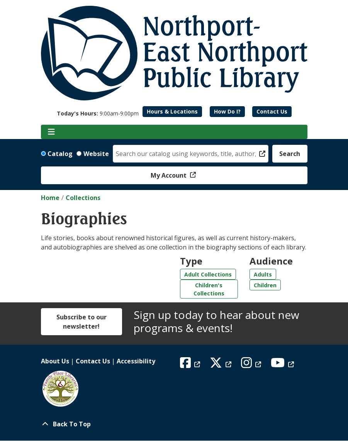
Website (96, 153)
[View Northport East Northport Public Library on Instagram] (252, 365)
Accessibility (136, 361)
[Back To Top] (174, 424)
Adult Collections (208, 274)
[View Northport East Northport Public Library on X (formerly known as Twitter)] (221, 365)
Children (265, 285)
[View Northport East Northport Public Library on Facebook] (191, 365)
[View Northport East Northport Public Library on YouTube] (283, 365)
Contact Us (271, 111)
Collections (83, 197)
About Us (55, 361)
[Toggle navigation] (51, 132)
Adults (263, 274)
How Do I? (227, 111)
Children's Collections (209, 289)
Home (50, 197)
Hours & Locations (172, 111)
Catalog (60, 153)
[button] (98, 113)
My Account (169, 175)
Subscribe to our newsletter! (81, 322)
